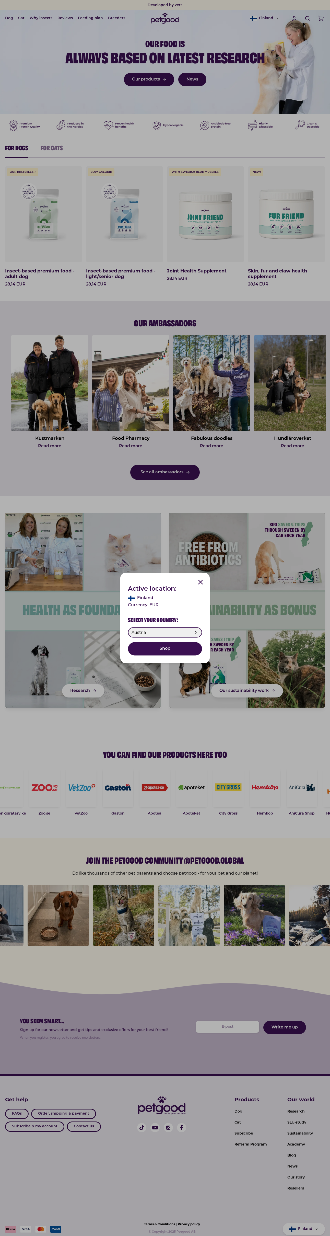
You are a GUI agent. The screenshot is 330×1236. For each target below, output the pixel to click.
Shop (165, 649)
